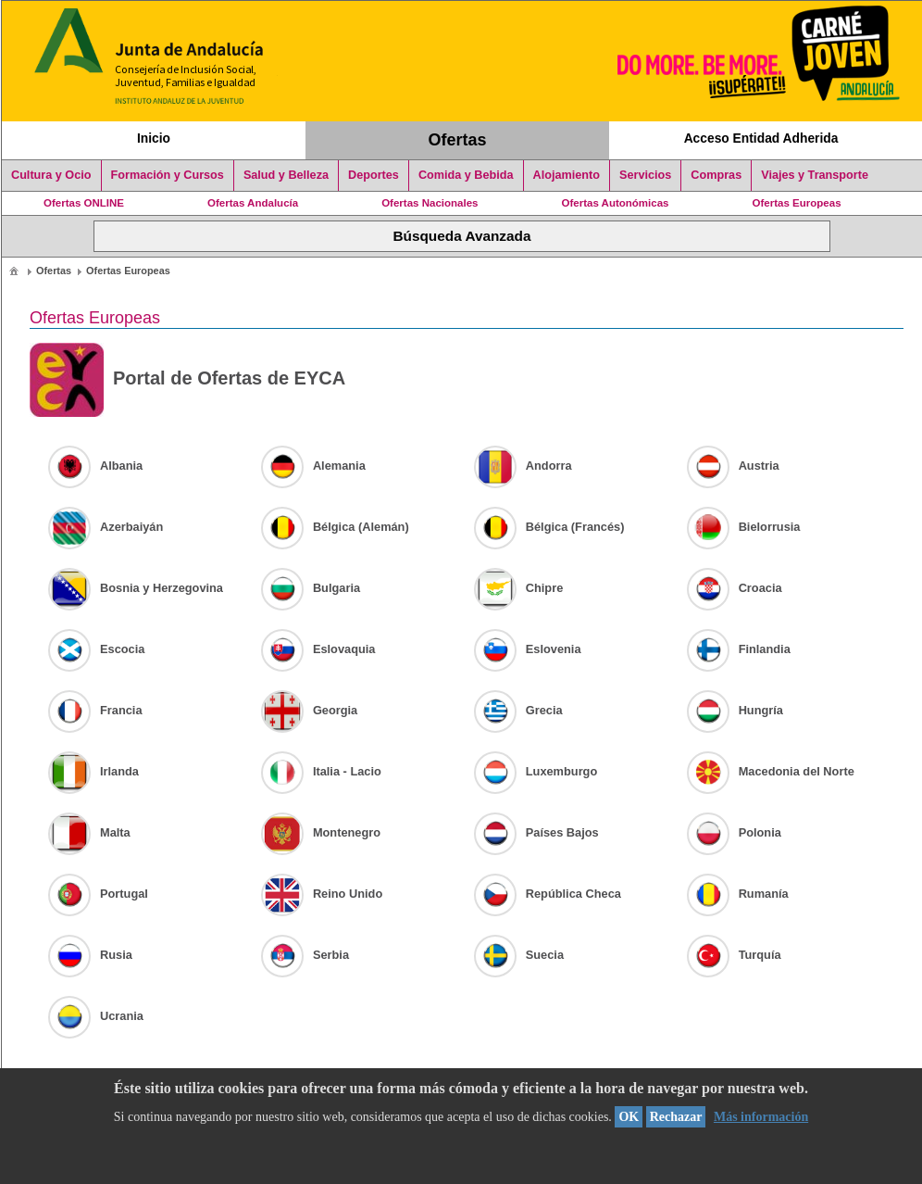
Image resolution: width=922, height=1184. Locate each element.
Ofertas (458, 140)
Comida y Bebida (466, 175)
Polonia (734, 832)
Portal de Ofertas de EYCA (187, 380)
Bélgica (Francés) (549, 527)
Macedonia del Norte (770, 771)
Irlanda (93, 771)
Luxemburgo (536, 771)
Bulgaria (310, 588)
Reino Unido (321, 894)
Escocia (96, 649)
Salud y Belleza (286, 175)
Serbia (305, 955)
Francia (95, 710)
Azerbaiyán (105, 527)
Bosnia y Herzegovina (135, 588)
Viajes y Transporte (814, 175)
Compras (716, 175)
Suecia (519, 955)
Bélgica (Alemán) (335, 527)
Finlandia (739, 649)
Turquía (734, 955)
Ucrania (95, 1016)
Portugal (98, 894)
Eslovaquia (318, 649)
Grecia (518, 710)
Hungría (735, 710)
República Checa (547, 894)
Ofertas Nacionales (429, 202)
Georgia (309, 710)
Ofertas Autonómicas (614, 202)
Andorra (523, 465)
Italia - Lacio (321, 771)
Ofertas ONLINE (84, 202)
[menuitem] (13, 270)
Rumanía (738, 894)
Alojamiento (566, 175)
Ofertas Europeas (797, 202)
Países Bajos (536, 832)
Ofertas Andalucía (252, 202)
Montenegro (320, 832)
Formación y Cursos (167, 175)
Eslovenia (527, 649)
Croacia (734, 588)
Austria (733, 465)
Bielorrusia (744, 527)
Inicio (153, 138)
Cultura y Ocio (51, 175)
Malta (89, 832)
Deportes (373, 175)
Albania (95, 465)
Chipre (519, 588)
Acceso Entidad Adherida (761, 138)
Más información (761, 1117)
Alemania (313, 465)
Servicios (645, 175)
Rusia (90, 955)
